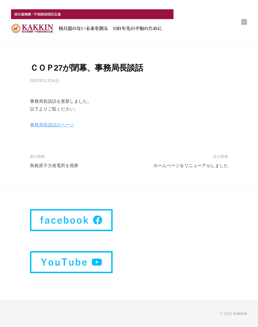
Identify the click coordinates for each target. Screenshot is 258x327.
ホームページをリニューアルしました (190, 165)
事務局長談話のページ (52, 125)
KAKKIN (240, 314)
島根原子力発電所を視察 (54, 165)
